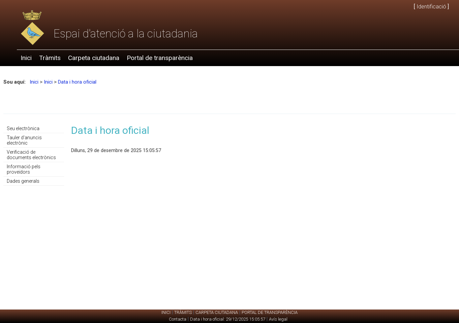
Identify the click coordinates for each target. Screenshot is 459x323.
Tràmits (50, 58)
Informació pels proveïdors (23, 169)
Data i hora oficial (77, 82)
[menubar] (106, 58)
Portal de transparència (160, 58)
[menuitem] (26, 58)
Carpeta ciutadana (93, 58)
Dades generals (23, 181)
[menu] (33, 155)
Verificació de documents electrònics (31, 154)
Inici (26, 58)
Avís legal (278, 319)
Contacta (177, 319)
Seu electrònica (23, 128)
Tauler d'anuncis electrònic (24, 140)
